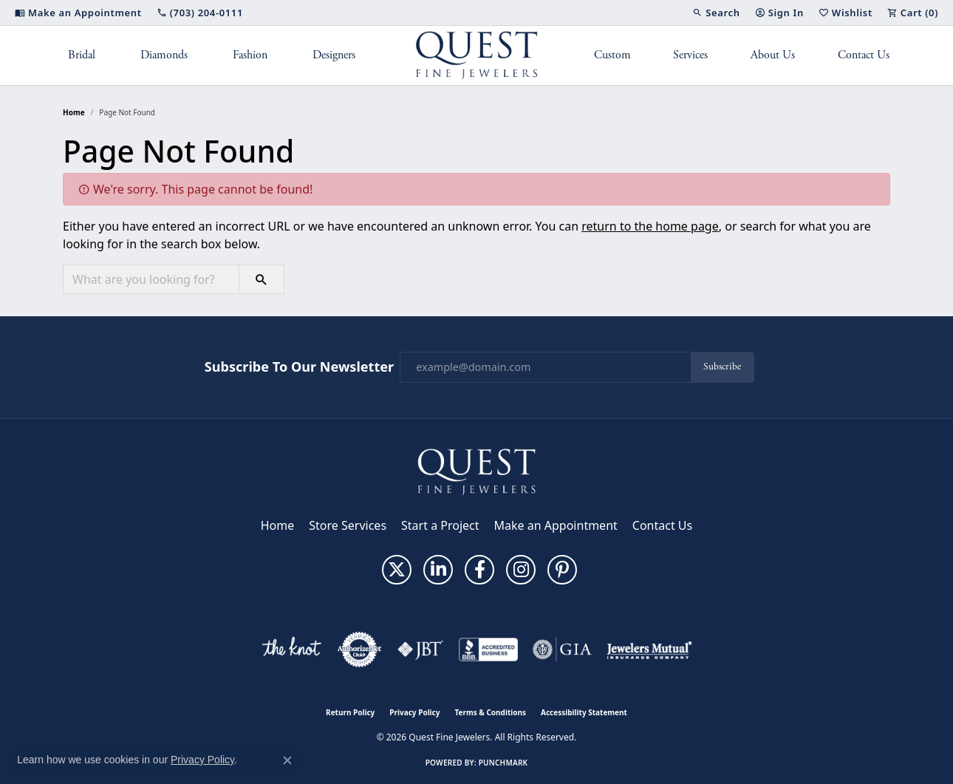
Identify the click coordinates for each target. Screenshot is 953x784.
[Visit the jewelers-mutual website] (649, 649)
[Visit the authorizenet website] (360, 649)
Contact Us (863, 55)
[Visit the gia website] (562, 649)
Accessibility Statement (584, 712)
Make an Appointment (556, 525)
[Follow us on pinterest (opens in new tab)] (562, 569)
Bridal (81, 55)
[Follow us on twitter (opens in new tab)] (396, 569)
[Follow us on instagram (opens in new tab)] (521, 569)
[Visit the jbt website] (420, 649)
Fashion (250, 55)
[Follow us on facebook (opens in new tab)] (479, 569)
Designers (333, 55)
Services (690, 55)
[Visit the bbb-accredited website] (488, 649)
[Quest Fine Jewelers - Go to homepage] (476, 471)
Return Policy (350, 712)
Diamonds (164, 55)
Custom (612, 55)
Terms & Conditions (490, 712)
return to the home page (650, 226)
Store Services (347, 525)
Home (74, 112)
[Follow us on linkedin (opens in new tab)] (438, 569)
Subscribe (722, 367)
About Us (773, 55)
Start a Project (440, 525)
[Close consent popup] (287, 760)
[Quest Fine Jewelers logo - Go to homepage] (477, 55)
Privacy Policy (414, 712)
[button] (715, 12)
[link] (78, 12)
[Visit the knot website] (291, 649)
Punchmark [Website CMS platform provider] (503, 762)
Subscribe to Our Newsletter (299, 367)
